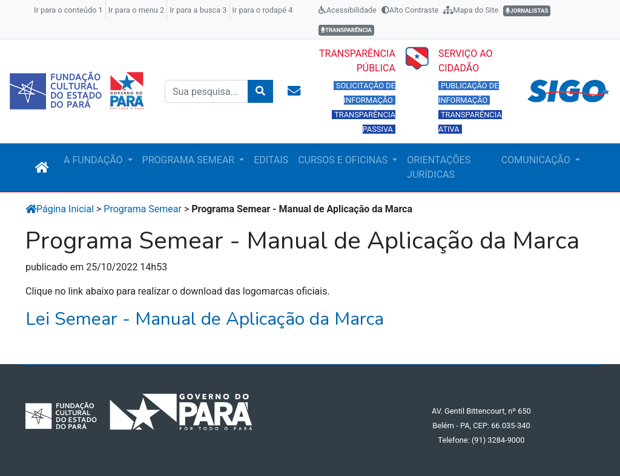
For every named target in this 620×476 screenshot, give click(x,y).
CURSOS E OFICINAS (344, 160)
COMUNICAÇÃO (537, 160)
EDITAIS (271, 160)
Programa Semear (143, 209)
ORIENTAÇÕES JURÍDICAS (438, 167)
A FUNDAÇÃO (94, 160)
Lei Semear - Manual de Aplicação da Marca (204, 319)
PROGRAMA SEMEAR (189, 160)
